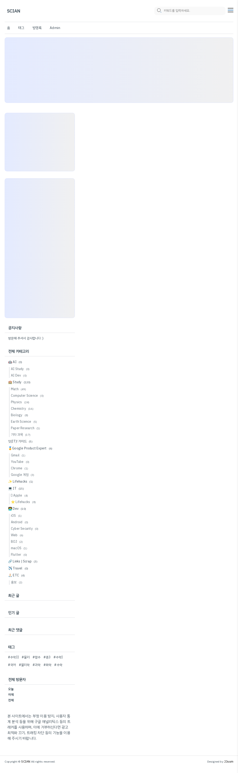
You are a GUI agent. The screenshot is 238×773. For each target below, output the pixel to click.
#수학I (58, 657)
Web (18, 535)
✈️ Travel (19, 568)
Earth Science (24, 421)
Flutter (19, 554)
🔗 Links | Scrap (23, 561)
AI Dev (19, 375)
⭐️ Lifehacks (24, 502)
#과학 (37, 665)
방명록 (37, 27)
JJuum (228, 761)
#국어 (12, 665)
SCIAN (13, 11)
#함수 (37, 657)
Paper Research (26, 428)
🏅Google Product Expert (31, 448)
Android (20, 522)
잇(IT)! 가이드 (21, 441)
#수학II (13, 657)
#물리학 (24, 665)
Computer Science (28, 395)
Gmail (19, 455)
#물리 (26, 657)
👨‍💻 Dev (17, 508)
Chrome (20, 468)
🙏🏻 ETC (17, 575)
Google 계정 (23, 474)
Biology (20, 415)
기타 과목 (21, 434)
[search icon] (159, 11)
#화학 (47, 665)
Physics (21, 402)
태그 (21, 27)
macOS (20, 548)
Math (19, 389)
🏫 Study (20, 382)
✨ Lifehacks (21, 481)
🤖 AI (16, 362)
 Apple (20, 495)
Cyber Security (25, 528)
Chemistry (23, 408)
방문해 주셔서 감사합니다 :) (25, 338)
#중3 (47, 657)
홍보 (17, 582)
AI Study (21, 369)
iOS (17, 515)
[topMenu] (230, 9)
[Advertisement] (119, 70)
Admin (55, 27)
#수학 (58, 665)
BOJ (17, 541)
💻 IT (16, 488)
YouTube (21, 461)
